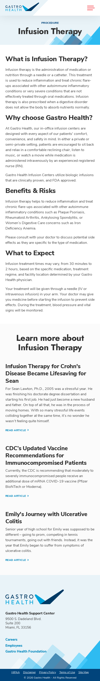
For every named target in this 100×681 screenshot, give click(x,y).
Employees (13, 646)
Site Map (83, 672)
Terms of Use (67, 672)
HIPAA (15, 672)
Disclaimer (29, 672)
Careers (11, 640)
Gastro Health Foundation (26, 651)
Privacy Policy (47, 672)
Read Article (16, 430)
